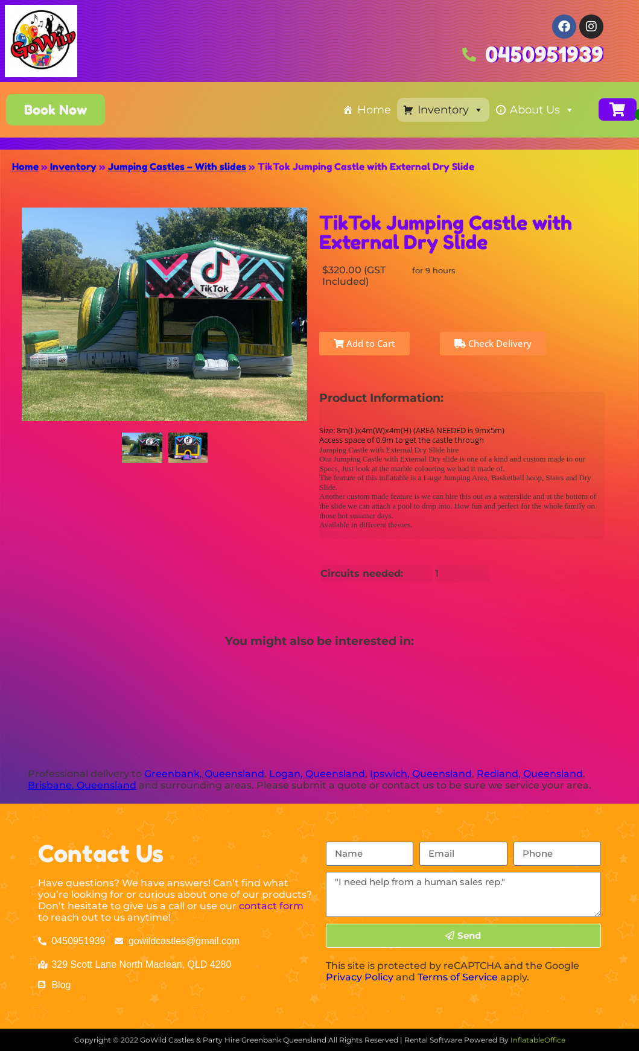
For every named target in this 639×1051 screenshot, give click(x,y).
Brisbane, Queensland (82, 785)
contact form (271, 906)
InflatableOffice (537, 1039)
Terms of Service (458, 977)
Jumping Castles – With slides (177, 166)
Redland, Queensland (530, 774)
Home (374, 109)
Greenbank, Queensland (204, 774)
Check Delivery (493, 343)
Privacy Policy (359, 977)
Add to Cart (364, 343)
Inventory (450, 109)
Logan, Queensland (317, 774)
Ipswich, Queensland (421, 774)
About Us (542, 109)
